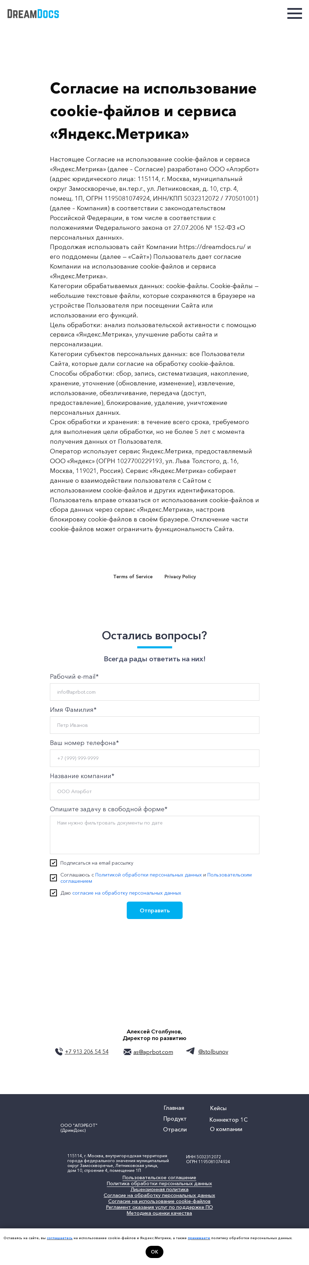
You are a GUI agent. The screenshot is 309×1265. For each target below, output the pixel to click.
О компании (226, 1128)
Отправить (155, 910)
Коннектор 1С (228, 1119)
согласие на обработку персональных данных (126, 893)
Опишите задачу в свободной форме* (109, 809)
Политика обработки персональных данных (159, 1183)
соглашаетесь (60, 1238)
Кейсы (218, 1108)
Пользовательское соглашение (159, 1177)
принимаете (199, 1238)
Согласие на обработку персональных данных (159, 1195)
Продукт (175, 1118)
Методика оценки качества (159, 1213)
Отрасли (175, 1129)
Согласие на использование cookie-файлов (159, 1201)
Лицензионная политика (160, 1189)
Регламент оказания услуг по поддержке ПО (159, 1207)
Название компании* (82, 776)
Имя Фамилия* (73, 710)
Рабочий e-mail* (74, 676)
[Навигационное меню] (294, 13)
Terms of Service (133, 576)
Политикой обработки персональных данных (148, 875)
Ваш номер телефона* (84, 743)
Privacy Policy (180, 576)
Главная (174, 1107)
